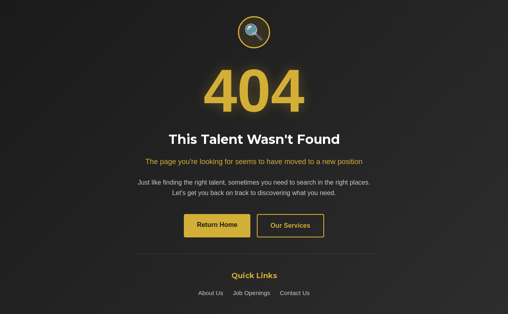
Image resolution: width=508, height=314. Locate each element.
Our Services (290, 225)
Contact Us (295, 292)
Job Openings (251, 292)
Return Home (217, 224)
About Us (210, 292)
